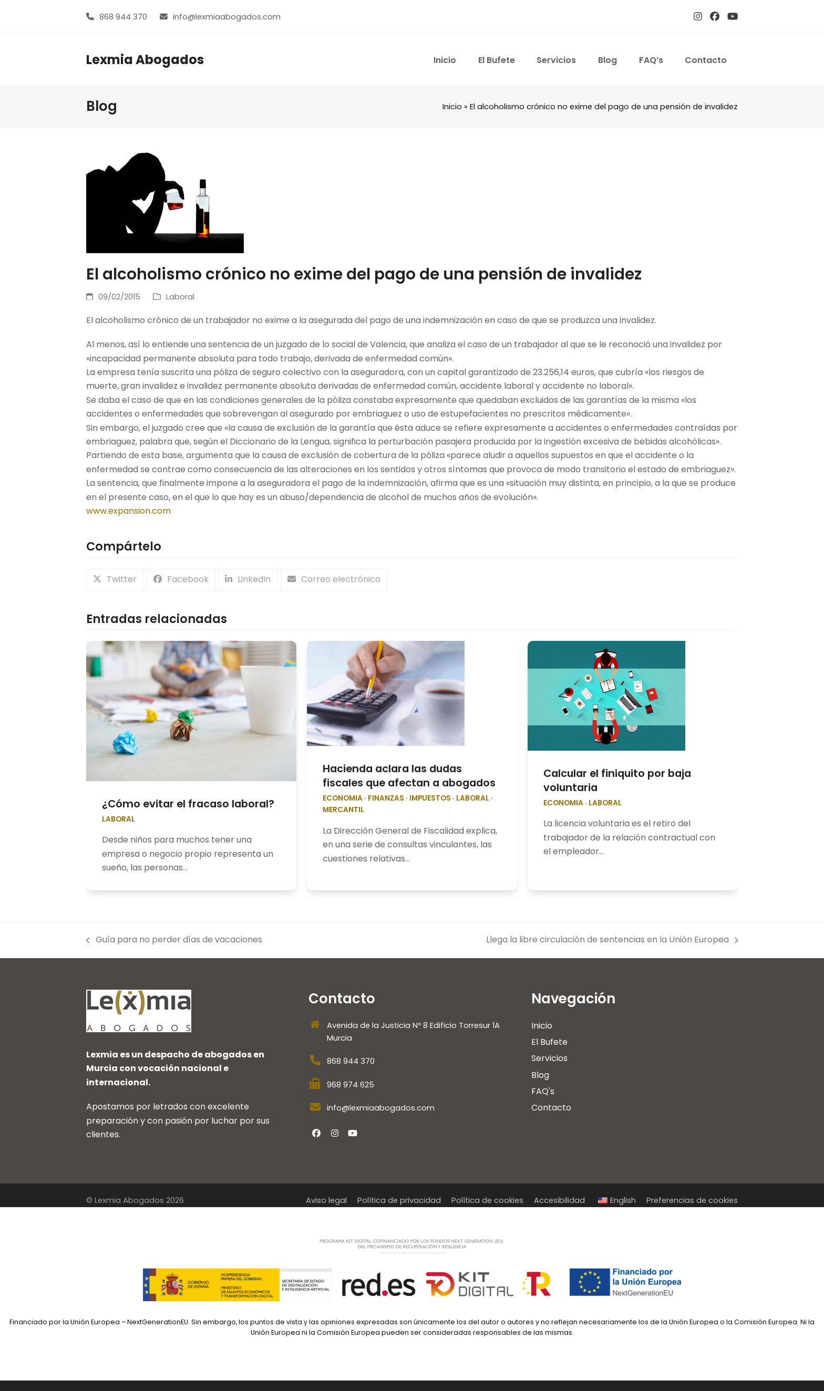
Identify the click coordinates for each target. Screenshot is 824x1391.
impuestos (430, 798)
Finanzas (386, 798)
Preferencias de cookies (692, 1200)
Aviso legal (326, 1200)
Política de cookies (487, 1200)
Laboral (180, 297)
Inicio (452, 106)
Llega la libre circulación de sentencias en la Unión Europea (612, 940)
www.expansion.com (128, 511)
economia (343, 798)
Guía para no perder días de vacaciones (174, 940)
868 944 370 (123, 17)
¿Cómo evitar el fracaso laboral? (188, 803)
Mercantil (343, 810)
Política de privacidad (399, 1200)
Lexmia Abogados (145, 59)
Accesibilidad (559, 1200)
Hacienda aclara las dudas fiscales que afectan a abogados (409, 775)
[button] (115, 579)
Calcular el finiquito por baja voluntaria (617, 780)
